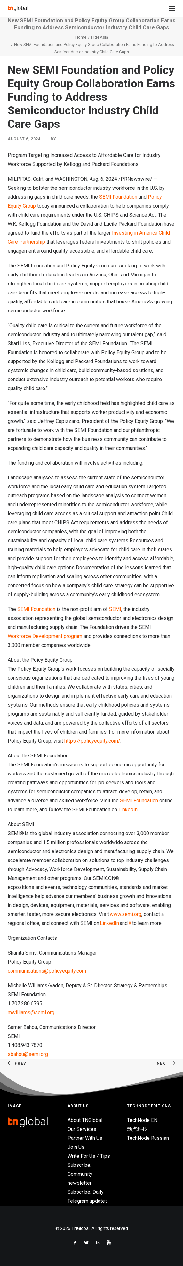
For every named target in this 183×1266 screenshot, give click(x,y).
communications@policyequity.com (47, 971)
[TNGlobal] (18, 8)
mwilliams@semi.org (31, 1012)
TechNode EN (142, 1120)
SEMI (115, 609)
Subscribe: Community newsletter (80, 1174)
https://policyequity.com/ (92, 741)
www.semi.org (125, 914)
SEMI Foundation (118, 197)
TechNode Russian (148, 1138)
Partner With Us (85, 1138)
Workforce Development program (45, 636)
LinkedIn (128, 810)
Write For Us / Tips (89, 1156)
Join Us (76, 1147)
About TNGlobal (85, 1120)
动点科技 (137, 1129)
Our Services (82, 1129)
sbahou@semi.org (28, 1054)
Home (80, 37)
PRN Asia (99, 37)
